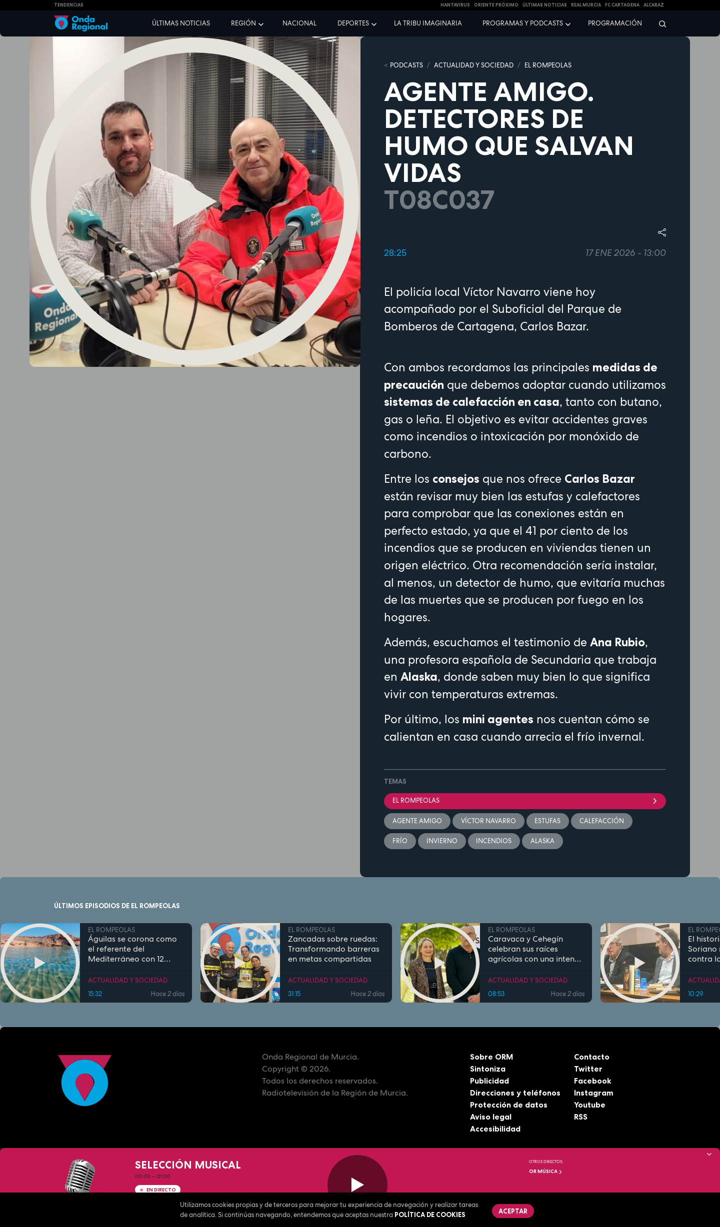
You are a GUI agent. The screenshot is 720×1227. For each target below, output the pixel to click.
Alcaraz (654, 5)
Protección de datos (509, 1105)
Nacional (299, 23)
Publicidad (490, 1081)
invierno (442, 841)
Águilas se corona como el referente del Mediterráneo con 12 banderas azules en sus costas (132, 949)
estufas (548, 821)
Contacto (592, 1057)
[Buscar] (659, 23)
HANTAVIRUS (455, 5)
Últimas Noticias (544, 5)
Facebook (593, 1081)
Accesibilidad (495, 1129)
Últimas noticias (181, 23)
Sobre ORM (492, 1057)
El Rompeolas (525, 800)
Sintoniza (488, 1069)
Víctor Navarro (488, 821)
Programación (615, 23)
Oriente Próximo (496, 5)
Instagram (594, 1093)
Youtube (590, 1105)
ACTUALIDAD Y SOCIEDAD (474, 65)
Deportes (353, 23)
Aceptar (513, 1211)
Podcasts (406, 65)
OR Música (545, 1171)
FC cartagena (622, 5)
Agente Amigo (417, 821)
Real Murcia (586, 5)
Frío (400, 841)
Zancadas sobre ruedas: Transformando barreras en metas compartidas (334, 949)
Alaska (543, 841)
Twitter (588, 1069)
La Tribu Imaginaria (428, 23)
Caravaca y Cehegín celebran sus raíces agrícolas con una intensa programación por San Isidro (535, 949)
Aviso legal (491, 1117)
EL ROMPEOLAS (548, 65)
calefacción (602, 821)
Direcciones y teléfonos (515, 1093)
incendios (494, 841)
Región (243, 23)
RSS (581, 1117)
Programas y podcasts (522, 23)
